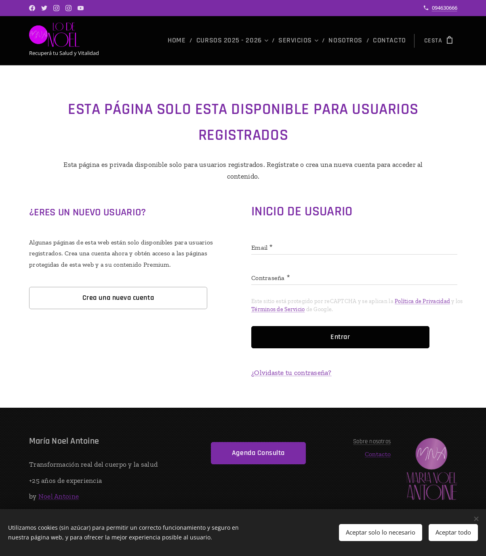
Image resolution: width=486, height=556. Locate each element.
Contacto (378, 454)
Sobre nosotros (372, 441)
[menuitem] (199, 41)
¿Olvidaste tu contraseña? (291, 373)
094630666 (444, 7)
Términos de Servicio (278, 309)
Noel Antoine (58, 496)
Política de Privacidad (422, 301)
